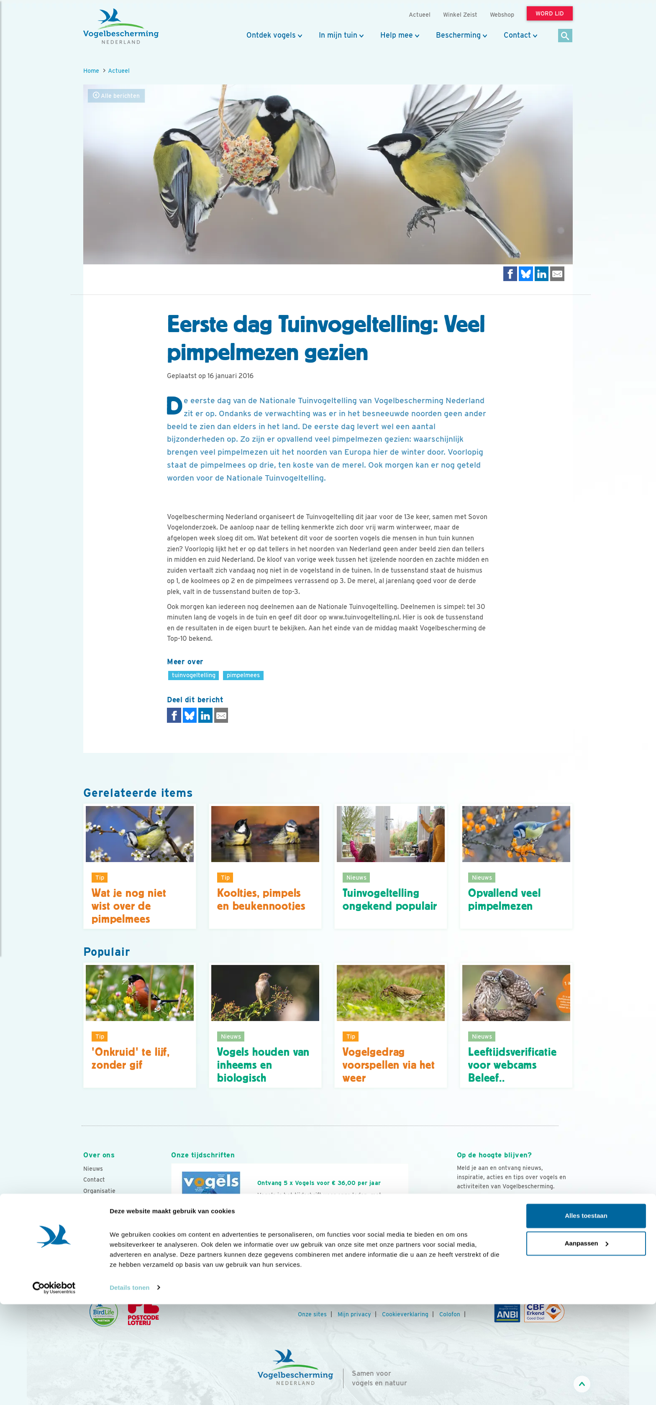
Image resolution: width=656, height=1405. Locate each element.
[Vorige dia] (170, 1239)
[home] (121, 26)
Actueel (119, 70)
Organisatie (99, 1190)
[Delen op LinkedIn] (542, 273)
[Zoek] (565, 36)
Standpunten (101, 1246)
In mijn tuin (338, 35)
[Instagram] (498, 1240)
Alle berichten (116, 95)
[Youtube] (480, 1240)
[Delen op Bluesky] (526, 273)
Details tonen (129, 1388)
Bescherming (458, 35)
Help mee (396, 35)
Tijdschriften (100, 1224)
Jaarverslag (99, 1213)
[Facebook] (463, 1240)
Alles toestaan (586, 1317)
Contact (517, 35)
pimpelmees (243, 674)
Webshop (502, 14)
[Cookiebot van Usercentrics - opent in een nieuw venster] (54, 1388)
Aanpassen (586, 1344)
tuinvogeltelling (193, 674)
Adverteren (99, 1235)
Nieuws (93, 1168)
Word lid (277, 1229)
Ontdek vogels (271, 35)
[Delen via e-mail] (557, 273)
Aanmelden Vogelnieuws (502, 1202)
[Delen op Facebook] (510, 273)
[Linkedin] (515, 1240)
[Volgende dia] (409, 1239)
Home (91, 70)
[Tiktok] (549, 1240)
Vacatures (97, 1201)
